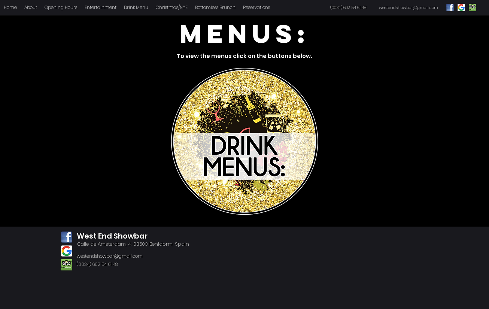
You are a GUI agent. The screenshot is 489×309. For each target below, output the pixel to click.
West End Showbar (112, 236)
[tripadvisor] (66, 264)
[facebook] (66, 237)
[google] (66, 251)
